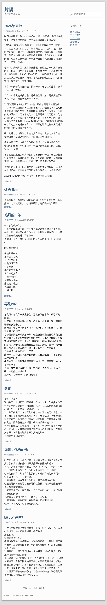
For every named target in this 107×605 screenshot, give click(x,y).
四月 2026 (75, 32)
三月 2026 (75, 35)
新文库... (74, 42)
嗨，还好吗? (13, 517)
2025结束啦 (13, 26)
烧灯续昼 (8, 181)
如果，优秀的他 (16, 450)
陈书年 (11, 31)
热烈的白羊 (12, 215)
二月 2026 (75, 38)
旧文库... (74, 45)
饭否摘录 (11, 190)
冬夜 (7, 388)
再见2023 (11, 304)
